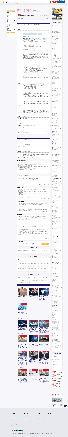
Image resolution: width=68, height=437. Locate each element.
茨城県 (42, 263)
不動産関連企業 (55, 364)
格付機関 (53, 115)
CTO (53, 254)
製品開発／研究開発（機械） (56, 321)
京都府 (20, 266)
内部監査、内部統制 (54, 222)
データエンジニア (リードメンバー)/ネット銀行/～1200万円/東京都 (27, 179)
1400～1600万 (9, 25)
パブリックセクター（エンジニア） (56, 241)
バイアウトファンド (35, 277)
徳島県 (20, 268)
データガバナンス (54, 302)
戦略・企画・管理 (55, 200)
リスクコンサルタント (55, 161)
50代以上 (8, 15)
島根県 (36, 266)
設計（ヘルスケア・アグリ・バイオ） (57, 335)
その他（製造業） (54, 343)
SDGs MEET (37, 423)
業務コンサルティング (56, 134)
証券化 (40, 277)
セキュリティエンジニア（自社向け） (57, 227)
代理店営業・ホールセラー (55, 81)
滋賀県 (23, 266)
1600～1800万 (9, 26)
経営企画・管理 (55, 253)
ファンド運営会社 (44, 250)
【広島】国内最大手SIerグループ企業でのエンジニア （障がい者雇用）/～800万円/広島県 (30, 204)
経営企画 (53, 201)
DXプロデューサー (54, 245)
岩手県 (26, 263)
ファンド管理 (54, 56)
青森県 (23, 263)
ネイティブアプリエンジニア (56, 291)
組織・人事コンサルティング (57, 147)
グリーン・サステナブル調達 (56, 341)
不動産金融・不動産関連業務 (57, 58)
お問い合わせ (15, 433)
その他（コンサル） (56, 175)
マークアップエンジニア (55, 276)
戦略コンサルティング (56, 131)
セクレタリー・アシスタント (56, 207)
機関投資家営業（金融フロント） (56, 101)
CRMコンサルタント (54, 142)
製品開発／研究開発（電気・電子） (56, 320)
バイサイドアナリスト (55, 54)
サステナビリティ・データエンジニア (57, 250)
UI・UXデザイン (54, 281)
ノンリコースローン (27, 282)
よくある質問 (13, 423)
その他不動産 (54, 69)
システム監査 (54, 223)
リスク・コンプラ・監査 (56, 221)
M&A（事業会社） (54, 213)
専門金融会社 (38, 250)
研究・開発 (54, 319)
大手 (24, 132)
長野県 (26, 265)
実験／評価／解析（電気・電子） (56, 326)
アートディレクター (54, 309)
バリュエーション (44, 277)
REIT (23, 280)
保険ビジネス (55, 76)
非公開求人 (11, 13)
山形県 (35, 263)
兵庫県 (48, 265)
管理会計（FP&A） (54, 195)
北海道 (20, 263)
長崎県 (35, 268)
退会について (52, 433)
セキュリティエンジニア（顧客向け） (57, 296)
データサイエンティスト (55, 301)
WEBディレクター (54, 279)
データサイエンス (55, 300)
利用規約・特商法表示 (30, 433)
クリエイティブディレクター (56, 310)
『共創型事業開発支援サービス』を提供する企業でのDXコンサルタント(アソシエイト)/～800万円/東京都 (32, 197)
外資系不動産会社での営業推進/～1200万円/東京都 (25, 183)
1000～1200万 (9, 23)
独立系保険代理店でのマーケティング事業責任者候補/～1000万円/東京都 (28, 178)
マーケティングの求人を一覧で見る (43, 184)
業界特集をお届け (25, 416)
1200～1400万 (9, 24)
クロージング (33, 282)
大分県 (42, 268)
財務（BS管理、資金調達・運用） (56, 196)
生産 (53, 336)
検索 (45, 243)
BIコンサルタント (54, 143)
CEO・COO (53, 231)
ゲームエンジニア (54, 297)
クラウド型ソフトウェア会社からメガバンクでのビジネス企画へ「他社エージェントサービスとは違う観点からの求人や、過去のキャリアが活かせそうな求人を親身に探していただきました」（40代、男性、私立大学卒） (33, 224)
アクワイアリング (54, 110)
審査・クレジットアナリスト (56, 95)
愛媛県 (26, 268)
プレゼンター (54, 55)
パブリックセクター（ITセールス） (56, 242)
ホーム (12, 416)
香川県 (23, 268)
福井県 (35, 265)
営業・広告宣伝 (55, 307)
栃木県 (45, 263)
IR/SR (53, 202)
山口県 (45, 266)
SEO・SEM (53, 280)
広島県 (42, 266)
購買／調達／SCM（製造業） (56, 339)
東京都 (24, 105)
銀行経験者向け (25, 423)
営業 (52, 312)
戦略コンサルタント (54, 132)
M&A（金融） (54, 37)
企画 (52, 205)
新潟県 (23, 265)
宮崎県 (45, 268)
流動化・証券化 (54, 43)
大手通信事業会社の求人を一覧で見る (43, 172)
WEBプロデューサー (54, 277)
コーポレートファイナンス (22, 277)
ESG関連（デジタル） (56, 249)
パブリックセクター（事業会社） (56, 182)
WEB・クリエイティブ (56, 275)
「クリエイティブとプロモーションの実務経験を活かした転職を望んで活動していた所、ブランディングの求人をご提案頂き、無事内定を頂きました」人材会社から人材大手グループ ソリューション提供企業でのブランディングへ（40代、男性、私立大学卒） (33, 227)
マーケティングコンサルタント (56, 167)
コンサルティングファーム (57, 366)
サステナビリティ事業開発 (55, 190)
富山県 (29, 265)
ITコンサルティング (56, 139)
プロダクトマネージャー (55, 212)
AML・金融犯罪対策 (54, 228)
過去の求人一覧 (13, 425)
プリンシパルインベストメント (56, 46)
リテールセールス (54, 100)
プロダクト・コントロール (55, 197)
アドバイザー (20, 280)
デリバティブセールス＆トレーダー (56, 88)
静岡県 (42, 265)
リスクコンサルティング (56, 160)
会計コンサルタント (54, 153)
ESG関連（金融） (55, 31)
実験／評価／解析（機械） (55, 327)
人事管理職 (53, 216)
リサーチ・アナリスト (55, 89)
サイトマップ (47, 433)
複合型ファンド (54, 48)
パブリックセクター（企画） (57, 181)
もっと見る (46, 238)
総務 (52, 206)
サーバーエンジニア (54, 295)
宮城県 (29, 263)
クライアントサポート (55, 211)
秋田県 (32, 263)
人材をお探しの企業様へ (60, 0)
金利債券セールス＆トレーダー (56, 87)
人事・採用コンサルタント (55, 149)
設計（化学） (54, 334)
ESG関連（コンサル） (56, 125)
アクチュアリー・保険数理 (55, 77)
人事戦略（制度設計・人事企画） (56, 217)
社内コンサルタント (54, 256)
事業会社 (54, 367)
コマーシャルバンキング (56, 91)
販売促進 (53, 315)
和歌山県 (29, 266)
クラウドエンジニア (54, 290)
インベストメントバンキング (57, 36)
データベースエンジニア (55, 292)
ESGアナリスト (54, 34)
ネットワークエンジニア (55, 294)
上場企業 (27, 132)
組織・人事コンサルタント (55, 148)
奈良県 (26, 266)
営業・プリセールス (56, 262)
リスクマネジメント (56, 71)
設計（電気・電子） (54, 332)
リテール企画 (54, 107)
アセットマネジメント (55, 61)
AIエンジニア (54, 247)
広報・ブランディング (55, 314)
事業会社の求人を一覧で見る (44, 198)
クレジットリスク (54, 73)
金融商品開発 (54, 90)
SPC (36, 280)
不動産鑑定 (53, 63)
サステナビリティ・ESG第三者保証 (56, 128)
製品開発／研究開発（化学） (56, 322)
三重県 (45, 265)
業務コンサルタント (54, 135)
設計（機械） (54, 333)
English (64, 0)
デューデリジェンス (28, 280)
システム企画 (54, 257)
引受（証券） (54, 106)
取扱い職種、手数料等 (38, 433)
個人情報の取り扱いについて (22, 433)
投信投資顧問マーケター (55, 57)
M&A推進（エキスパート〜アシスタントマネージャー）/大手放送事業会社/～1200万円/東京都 (31, 208)
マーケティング (26, 125)
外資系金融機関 (25, 250)
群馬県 (48, 263)
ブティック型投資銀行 (32, 250)
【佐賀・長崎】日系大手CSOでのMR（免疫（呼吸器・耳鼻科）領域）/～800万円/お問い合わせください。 (32, 203)
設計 (53, 331)
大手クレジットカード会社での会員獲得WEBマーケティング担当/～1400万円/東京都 (29, 177)
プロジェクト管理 (55, 258)
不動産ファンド (54, 49)
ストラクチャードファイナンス (56, 42)
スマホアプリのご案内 (14, 424)
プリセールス (54, 265)
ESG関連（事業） (55, 187)
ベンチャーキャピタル (55, 50)
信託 (52, 104)
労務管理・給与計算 (54, 219)
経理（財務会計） (54, 194)
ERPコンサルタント (54, 141)
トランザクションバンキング (56, 94)
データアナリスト (54, 303)
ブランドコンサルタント (55, 168)
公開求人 (8, 13)
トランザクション (20, 282)
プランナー (53, 311)
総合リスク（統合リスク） (55, 72)
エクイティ (39, 280)
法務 (52, 224)
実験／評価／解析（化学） (55, 328)
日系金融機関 (20, 250)
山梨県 (20, 265)
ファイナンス (44, 280)
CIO (52, 255)
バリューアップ (29, 277)
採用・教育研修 (54, 218)
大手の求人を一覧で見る (45, 211)
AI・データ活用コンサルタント (56, 145)
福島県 (38, 263)
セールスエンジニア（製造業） (56, 346)
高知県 (29, 268)
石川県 (32, 265)
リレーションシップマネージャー (56, 93)
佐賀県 (32, 268)
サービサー (53, 114)
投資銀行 (33, 280)
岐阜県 (38, 265)
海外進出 (54, 232)
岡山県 (39, 266)
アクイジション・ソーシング (56, 60)
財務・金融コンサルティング (57, 151)
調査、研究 (53, 171)
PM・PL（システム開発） (32, 125)
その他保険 (53, 83)
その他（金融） (55, 113)
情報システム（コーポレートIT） (56, 271)
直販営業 (53, 82)
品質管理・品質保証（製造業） (56, 340)
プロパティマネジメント (55, 62)
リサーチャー (54, 173)
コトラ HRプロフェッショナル (39, 416)
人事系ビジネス (55, 215)
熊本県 (38, 268)
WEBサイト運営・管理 (55, 273)
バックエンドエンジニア (55, 286)
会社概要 (48, 416)
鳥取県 (33, 266)
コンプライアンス (54, 225)
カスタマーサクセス (54, 268)
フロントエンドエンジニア (55, 285)
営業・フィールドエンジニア (57, 345)
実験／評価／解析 (55, 325)
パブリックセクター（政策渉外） (56, 185)
